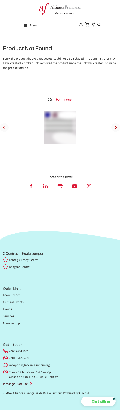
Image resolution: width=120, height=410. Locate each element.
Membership (11, 323)
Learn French (12, 295)
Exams (7, 309)
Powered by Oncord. (76, 393)
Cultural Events (13, 302)
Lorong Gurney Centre (21, 260)
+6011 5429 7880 (19, 358)
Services (8, 316)
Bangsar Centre (16, 267)
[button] (98, 401)
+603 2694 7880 (18, 351)
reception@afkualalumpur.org (29, 365)
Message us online (15, 384)
